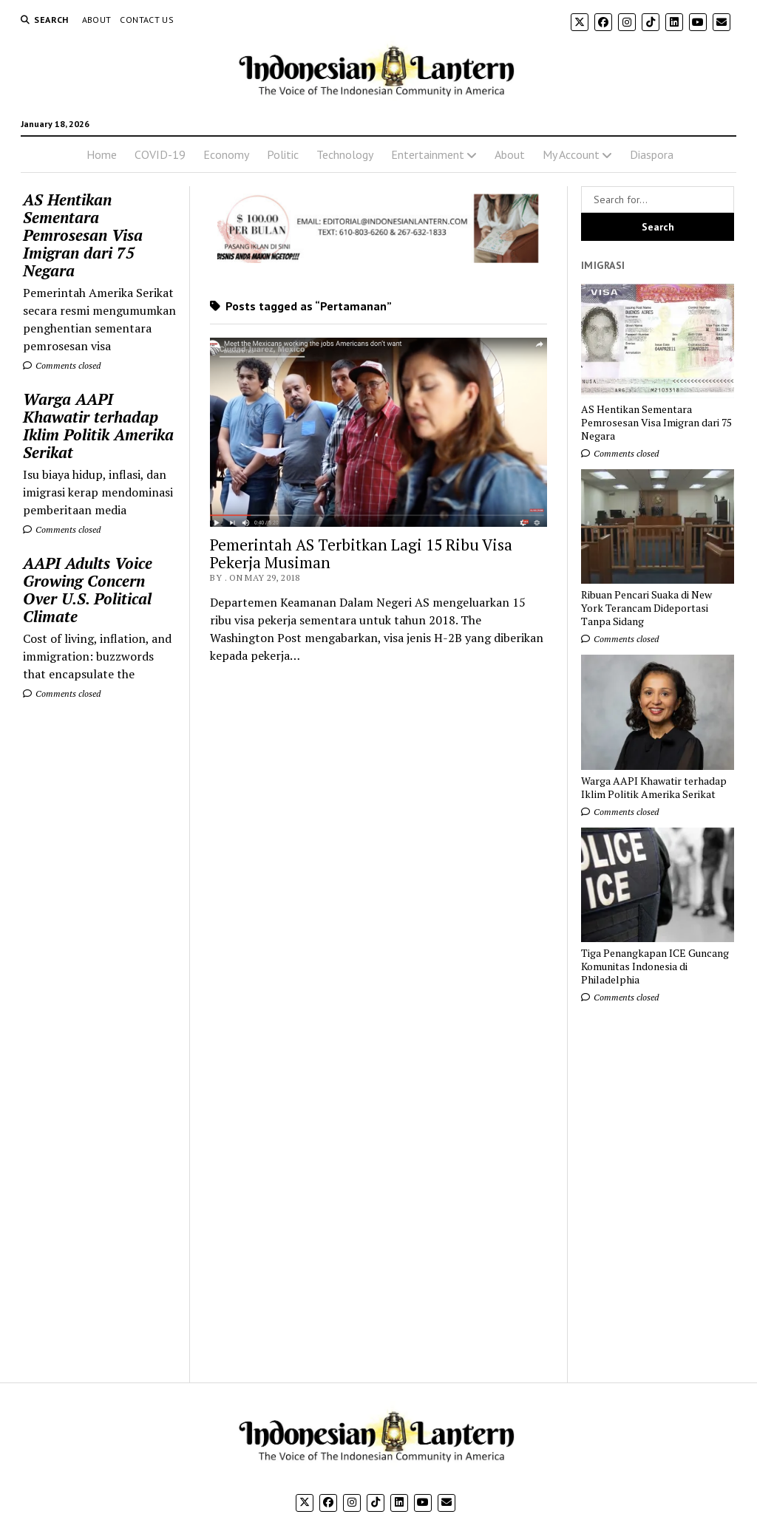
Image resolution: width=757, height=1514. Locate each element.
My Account (571, 154)
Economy (226, 154)
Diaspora (651, 154)
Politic (283, 154)
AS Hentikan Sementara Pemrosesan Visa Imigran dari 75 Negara (83, 235)
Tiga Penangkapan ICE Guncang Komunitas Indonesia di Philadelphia (655, 966)
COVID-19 (160, 154)
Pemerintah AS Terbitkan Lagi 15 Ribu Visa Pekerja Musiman (361, 553)
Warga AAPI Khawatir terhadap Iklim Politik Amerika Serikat (98, 425)
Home (101, 154)
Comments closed (62, 365)
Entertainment (427, 154)
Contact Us (147, 19)
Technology (344, 154)
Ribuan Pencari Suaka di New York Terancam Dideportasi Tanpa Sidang (646, 608)
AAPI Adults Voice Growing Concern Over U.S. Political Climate (87, 589)
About (97, 19)
